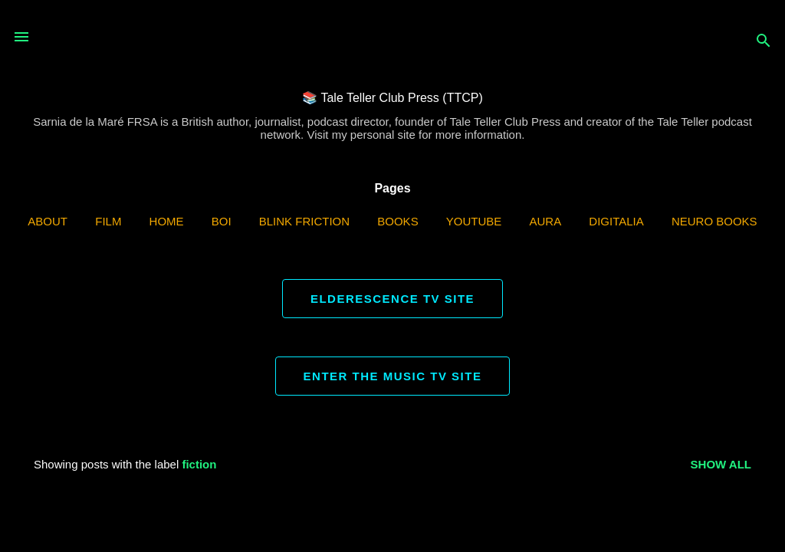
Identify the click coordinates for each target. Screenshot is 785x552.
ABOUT (47, 221)
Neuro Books (714, 221)
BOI (222, 221)
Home (166, 221)
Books (397, 221)
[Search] (763, 41)
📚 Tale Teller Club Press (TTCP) (392, 97)
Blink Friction (304, 221)
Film (108, 221)
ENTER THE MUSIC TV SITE (393, 376)
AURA (546, 221)
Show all (721, 464)
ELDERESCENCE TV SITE (392, 298)
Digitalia (616, 221)
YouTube (474, 221)
